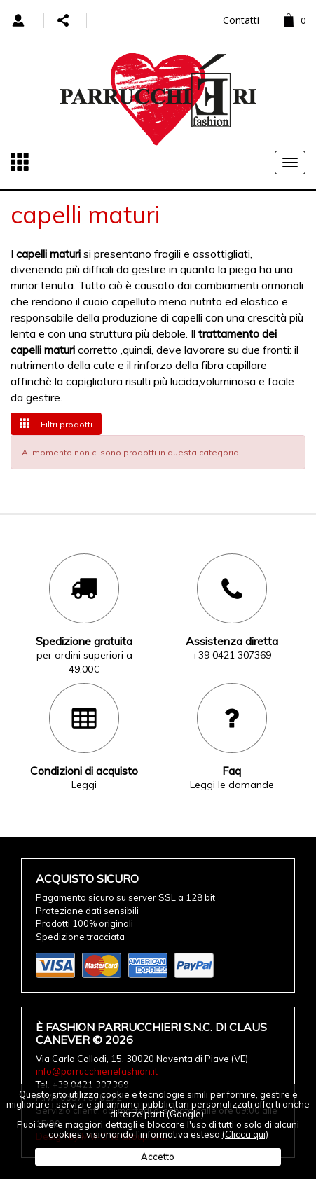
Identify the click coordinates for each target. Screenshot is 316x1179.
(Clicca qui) (245, 1134)
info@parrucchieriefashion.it (97, 1071)
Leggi (84, 784)
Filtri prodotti (56, 423)
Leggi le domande (232, 784)
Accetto (157, 1156)
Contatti (241, 20)
